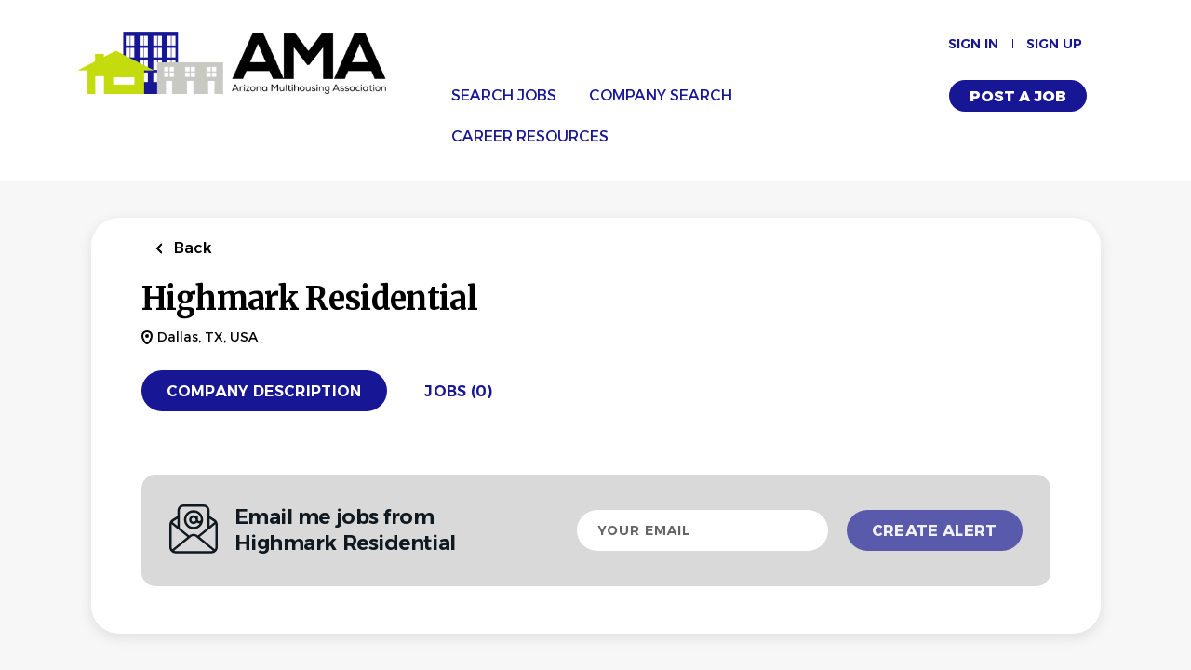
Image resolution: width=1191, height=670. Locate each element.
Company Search (660, 95)
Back (191, 248)
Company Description (264, 391)
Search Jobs (503, 95)
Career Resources (530, 136)
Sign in (973, 43)
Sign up (1054, 43)
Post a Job (1018, 96)
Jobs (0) (458, 391)
